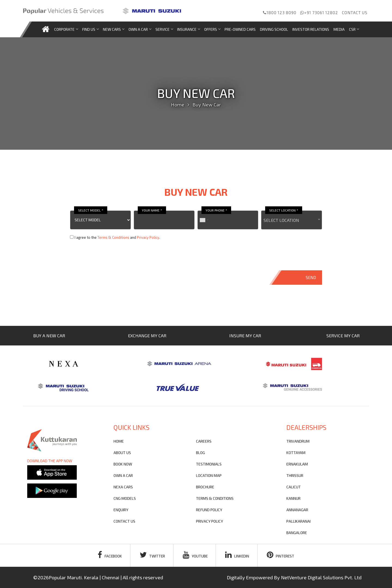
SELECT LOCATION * (283, 210)
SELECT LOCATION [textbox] (281, 220)
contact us (124, 521)
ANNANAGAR (297, 509)
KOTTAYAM (295, 452)
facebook (109, 555)
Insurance (188, 29)
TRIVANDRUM (298, 441)
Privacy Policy (148, 237)
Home (177, 105)
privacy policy (209, 521)
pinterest (281, 555)
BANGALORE (296, 532)
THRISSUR (294, 475)
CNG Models (125, 498)
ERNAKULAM (297, 464)
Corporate (66, 29)
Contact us (354, 12)
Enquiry (121, 509)
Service (164, 29)
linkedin (237, 555)
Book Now (123, 464)
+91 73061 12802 (319, 12)
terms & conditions (215, 498)
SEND (311, 277)
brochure (205, 487)
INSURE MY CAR (245, 335)
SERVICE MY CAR (343, 335)
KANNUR (293, 498)
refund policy (209, 509)
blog (200, 452)
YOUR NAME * (152, 210)
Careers (204, 441)
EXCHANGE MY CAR (147, 335)
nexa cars (123, 487)
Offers (212, 29)
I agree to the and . (117, 237)
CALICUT (293, 487)
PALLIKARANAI (298, 521)
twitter (152, 555)
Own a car (139, 29)
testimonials (209, 464)
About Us (122, 452)
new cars (113, 29)
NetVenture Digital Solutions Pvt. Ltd (321, 577)
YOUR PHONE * (216, 210)
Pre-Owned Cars (240, 29)
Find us (90, 29)
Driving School (274, 29)
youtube (195, 555)
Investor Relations (310, 29)
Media (339, 29)
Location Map (209, 475)
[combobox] (291, 219)
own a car (123, 475)
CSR (354, 29)
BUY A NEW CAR (49, 335)
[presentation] (111, 255)
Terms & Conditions (113, 237)
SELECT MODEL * (90, 210)
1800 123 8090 (279, 12)
